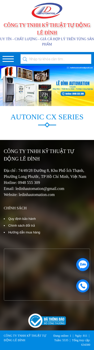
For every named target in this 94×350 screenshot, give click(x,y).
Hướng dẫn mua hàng (24, 232)
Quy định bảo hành (22, 219)
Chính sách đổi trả (21, 225)
